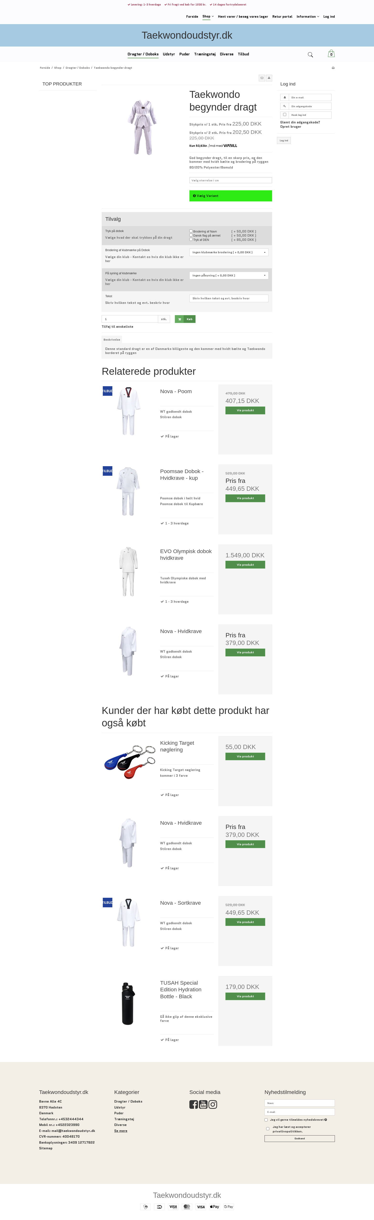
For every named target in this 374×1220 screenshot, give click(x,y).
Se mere (120, 1130)
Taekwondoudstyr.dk (187, 35)
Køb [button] (183, 319)
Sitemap (45, 1148)
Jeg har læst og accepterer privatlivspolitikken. (292, 1129)
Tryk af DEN (199, 240)
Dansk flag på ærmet (204, 235)
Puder (119, 1113)
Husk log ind (298, 115)
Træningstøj (124, 1119)
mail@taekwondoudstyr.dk (73, 1130)
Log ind (284, 140)
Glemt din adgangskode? (300, 122)
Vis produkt (245, 410)
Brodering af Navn (203, 231)
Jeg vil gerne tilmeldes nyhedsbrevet (298, 1120)
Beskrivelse (112, 340)
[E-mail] (300, 1111)
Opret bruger (290, 126)
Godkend (300, 1138)
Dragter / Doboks (128, 1101)
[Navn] (300, 1102)
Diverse (120, 1124)
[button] (262, 78)
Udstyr (119, 1107)
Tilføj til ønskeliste (117, 326)
